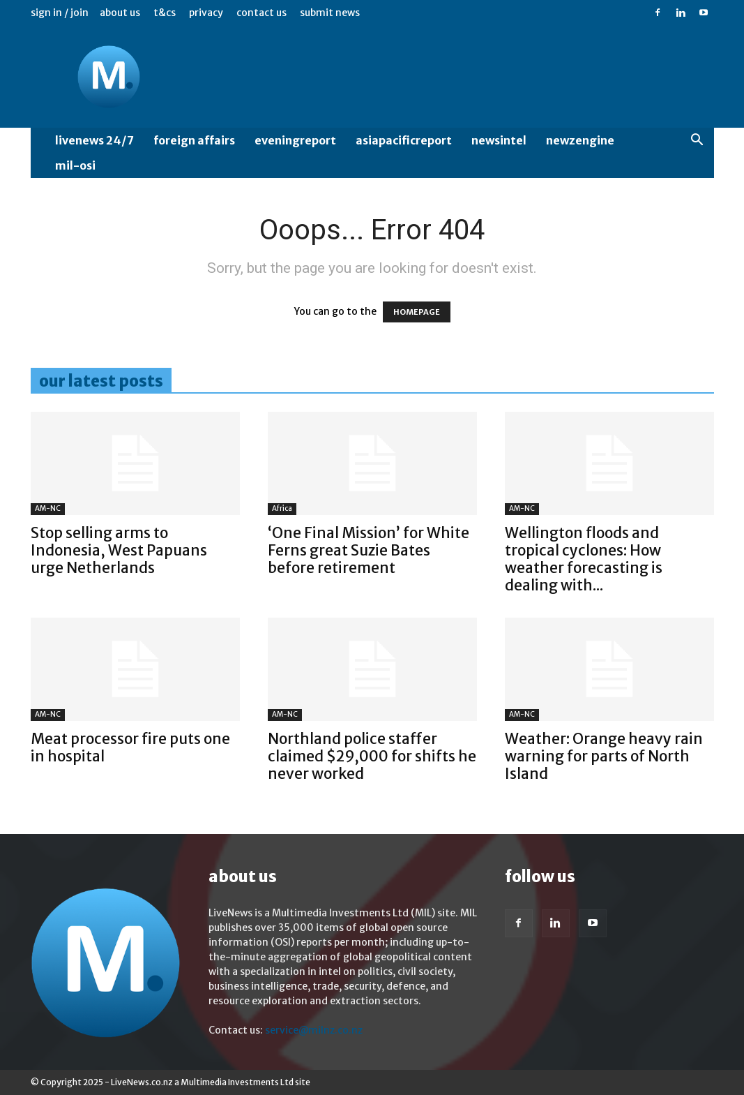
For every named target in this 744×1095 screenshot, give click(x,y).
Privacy (206, 12)
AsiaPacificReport (404, 140)
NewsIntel (498, 140)
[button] (697, 141)
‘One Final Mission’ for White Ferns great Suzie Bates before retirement (368, 550)
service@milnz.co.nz (314, 1030)
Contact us (261, 12)
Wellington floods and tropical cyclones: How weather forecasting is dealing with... (583, 559)
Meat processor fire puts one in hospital (130, 747)
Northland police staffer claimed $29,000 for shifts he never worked (372, 756)
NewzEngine (580, 140)
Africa (282, 508)
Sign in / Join (60, 12)
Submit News (330, 12)
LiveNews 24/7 (94, 140)
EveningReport (295, 140)
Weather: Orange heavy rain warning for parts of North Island (604, 756)
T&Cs (164, 12)
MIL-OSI (75, 165)
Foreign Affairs (194, 140)
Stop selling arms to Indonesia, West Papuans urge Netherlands (119, 550)
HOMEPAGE (416, 312)
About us (120, 12)
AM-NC (48, 508)
